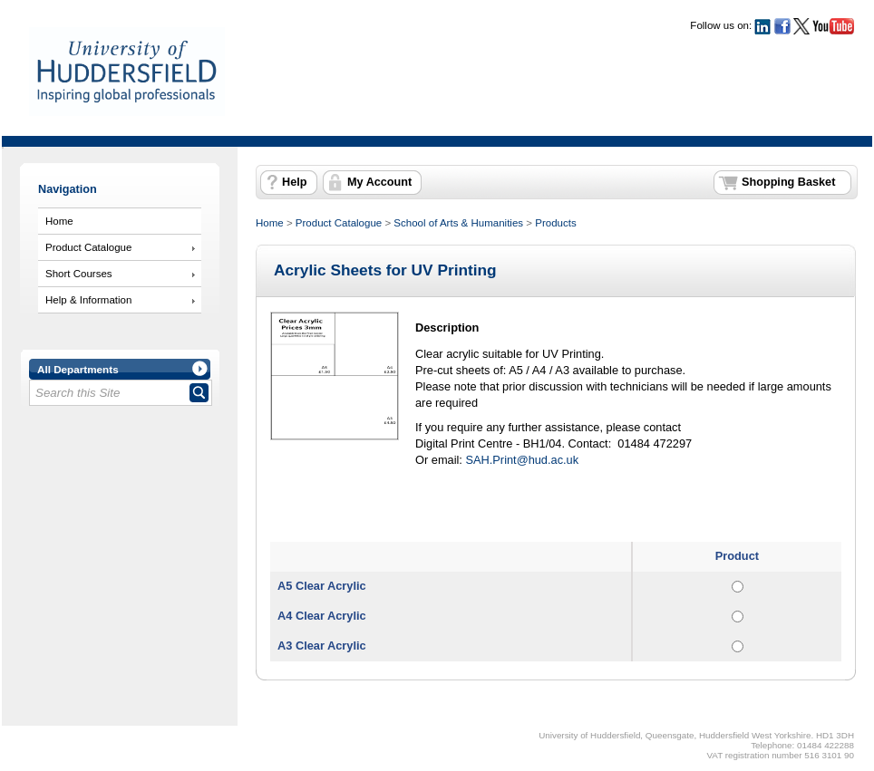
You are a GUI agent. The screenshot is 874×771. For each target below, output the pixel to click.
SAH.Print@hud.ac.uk (521, 460)
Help (294, 182)
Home (59, 221)
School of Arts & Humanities (458, 222)
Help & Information (88, 299)
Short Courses (78, 273)
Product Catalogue (88, 247)
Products (555, 222)
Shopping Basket (788, 182)
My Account (379, 182)
